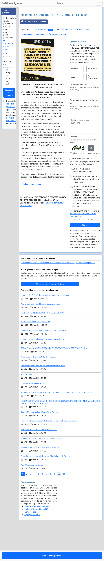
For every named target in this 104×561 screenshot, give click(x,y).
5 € (7, 123)
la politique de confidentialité (13, 188)
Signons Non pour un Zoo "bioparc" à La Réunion (39, 445)
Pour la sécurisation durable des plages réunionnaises (40, 337)
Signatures (44, 62)
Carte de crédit (8, 151)
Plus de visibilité (57, 67)
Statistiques (83, 62)
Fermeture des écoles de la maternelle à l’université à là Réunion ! (45, 328)
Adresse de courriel (78, 116)
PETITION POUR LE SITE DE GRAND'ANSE (39, 462)
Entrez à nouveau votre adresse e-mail (84, 134)
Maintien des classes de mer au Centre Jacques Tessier (41, 471)
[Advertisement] (60, 26)
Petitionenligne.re (11, 3)
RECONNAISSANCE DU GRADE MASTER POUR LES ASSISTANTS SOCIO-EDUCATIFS (57, 425)
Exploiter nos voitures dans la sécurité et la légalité (40, 480)
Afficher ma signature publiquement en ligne (82, 203)
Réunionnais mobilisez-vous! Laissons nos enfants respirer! (43, 398)
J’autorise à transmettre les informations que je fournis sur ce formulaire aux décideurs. (86, 229)
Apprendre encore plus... (8, 115)
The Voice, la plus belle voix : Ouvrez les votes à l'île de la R (43, 363)
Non (92, 252)
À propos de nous (32, 547)
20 (64, 506)
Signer (85, 257)
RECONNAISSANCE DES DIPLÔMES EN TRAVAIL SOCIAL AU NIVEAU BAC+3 (54, 381)
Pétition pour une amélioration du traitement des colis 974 (42, 372)
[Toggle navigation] (99, 3)
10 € (8, 126)
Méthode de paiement (7, 134)
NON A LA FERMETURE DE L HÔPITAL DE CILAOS (42, 346)
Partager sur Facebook (33, 54)
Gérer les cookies (31, 544)
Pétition (26, 62)
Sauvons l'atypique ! (28, 407)
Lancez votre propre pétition (50, 316)
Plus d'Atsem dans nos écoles (32, 498)
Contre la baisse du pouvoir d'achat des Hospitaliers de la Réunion (45, 489)
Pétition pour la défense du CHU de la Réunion (38, 390)
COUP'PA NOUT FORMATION (33, 416)
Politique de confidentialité (34, 67)
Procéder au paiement (9, 163)
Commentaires (65, 62)
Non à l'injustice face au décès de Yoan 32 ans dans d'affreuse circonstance (49, 454)
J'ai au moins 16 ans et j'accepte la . (84, 246)
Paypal (9, 143)
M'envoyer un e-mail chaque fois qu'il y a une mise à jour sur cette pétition (86, 212)
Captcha (73, 169)
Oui (78, 252)
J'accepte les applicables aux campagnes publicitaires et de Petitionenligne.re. (14, 182)
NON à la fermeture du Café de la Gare (35, 354)
